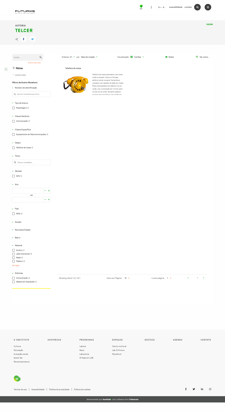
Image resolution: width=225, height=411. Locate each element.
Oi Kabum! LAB (86, 358)
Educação (18, 350)
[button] (188, 278)
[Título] (31, 156)
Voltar (209, 24)
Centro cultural (119, 346)
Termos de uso (20, 389)
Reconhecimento (22, 361)
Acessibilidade (37, 389)
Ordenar (65, 57)
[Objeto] (31, 142)
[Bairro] (31, 237)
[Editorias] (31, 273)
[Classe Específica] (31, 129)
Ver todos (15, 266)
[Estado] (31, 222)
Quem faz (18, 358)
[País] (31, 208)
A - (164, 7)
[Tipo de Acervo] (31, 103)
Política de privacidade (59, 389)
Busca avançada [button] (34, 63)
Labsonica (84, 354)
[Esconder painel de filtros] (6, 69)
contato (188, 7)
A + (159, 7)
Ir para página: (158, 278)
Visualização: (123, 57)
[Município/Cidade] (31, 229)
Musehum (116, 354)
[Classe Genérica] (31, 116)
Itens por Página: (114, 278)
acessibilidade (175, 7)
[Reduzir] (49, 191)
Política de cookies (82, 389)
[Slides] (169, 57)
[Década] (31, 171)
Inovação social (21, 354)
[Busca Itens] (27, 57)
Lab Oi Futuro (118, 350)
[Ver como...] (202, 57)
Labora (83, 346)
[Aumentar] (45, 191)
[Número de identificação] (31, 87)
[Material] (31, 245)
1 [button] (197, 278)
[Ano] (31, 184)
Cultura (17, 346)
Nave (82, 350)
